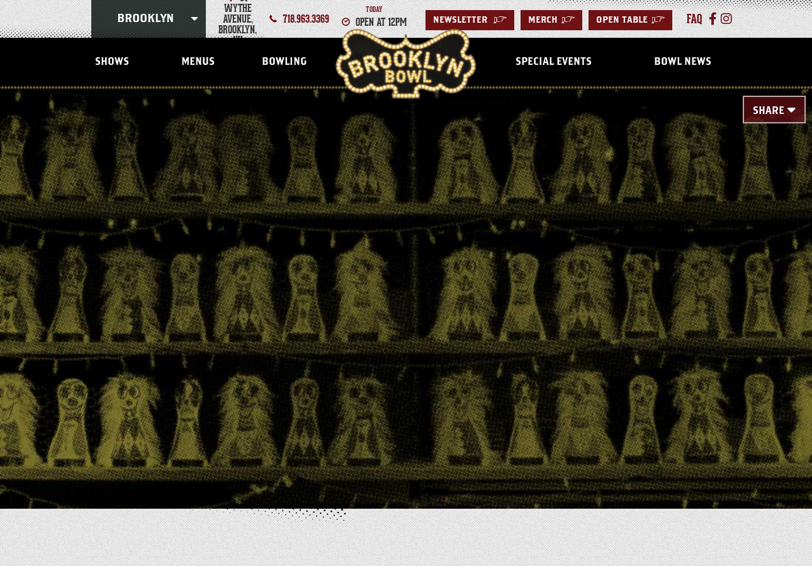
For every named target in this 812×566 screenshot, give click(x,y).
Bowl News (682, 62)
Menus (198, 62)
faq (694, 19)
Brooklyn (145, 19)
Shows (112, 62)
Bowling (284, 62)
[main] (406, 278)
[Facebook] (713, 19)
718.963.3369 (306, 19)
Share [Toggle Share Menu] (768, 111)
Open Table (630, 20)
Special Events (554, 62)
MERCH (551, 20)
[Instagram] (726, 19)
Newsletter (470, 20)
